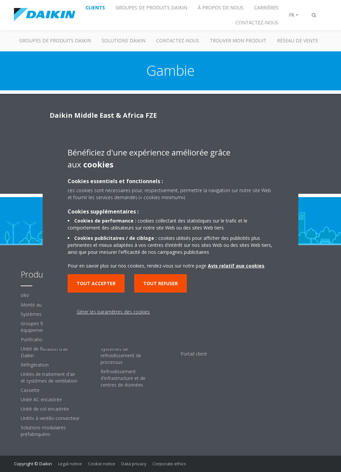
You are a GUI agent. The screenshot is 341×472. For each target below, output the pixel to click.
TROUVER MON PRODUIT (238, 40)
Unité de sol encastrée (45, 409)
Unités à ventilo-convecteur (50, 418)
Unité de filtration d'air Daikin (44, 352)
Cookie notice (101, 464)
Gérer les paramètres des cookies (113, 312)
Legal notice (70, 464)
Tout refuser (160, 283)
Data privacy (134, 464)
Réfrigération (35, 365)
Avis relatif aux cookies (236, 266)
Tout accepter (96, 283)
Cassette (30, 390)
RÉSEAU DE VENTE (297, 40)
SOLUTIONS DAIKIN (124, 40)
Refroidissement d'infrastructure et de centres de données (123, 378)
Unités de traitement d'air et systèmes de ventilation (49, 377)
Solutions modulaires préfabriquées (43, 430)
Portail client (193, 354)
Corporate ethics (169, 464)
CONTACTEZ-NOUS (177, 40)
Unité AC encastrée (41, 399)
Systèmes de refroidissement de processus (121, 355)
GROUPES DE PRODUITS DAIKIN (55, 40)
